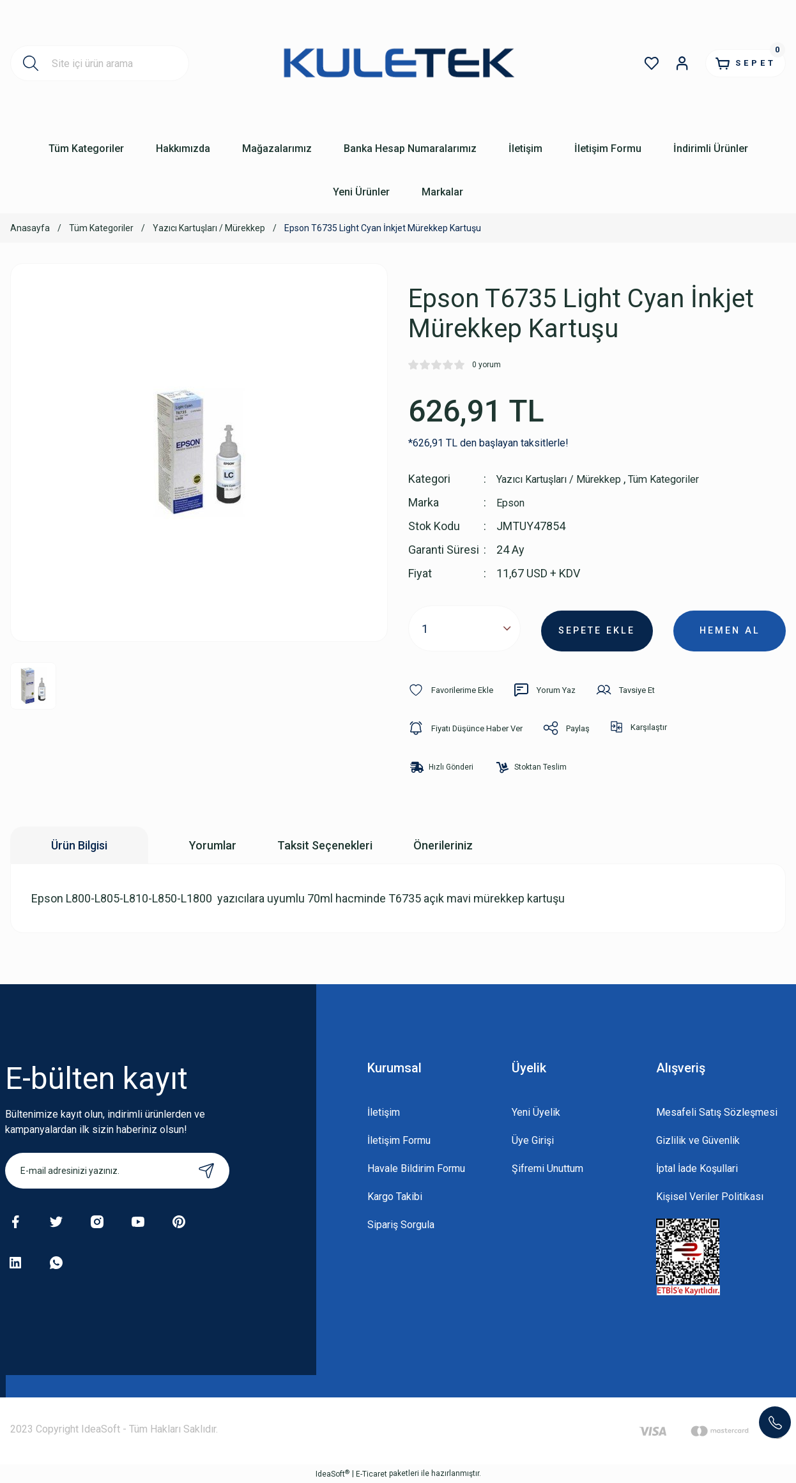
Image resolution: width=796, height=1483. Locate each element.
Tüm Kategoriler (683, 478)
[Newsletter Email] (117, 1171)
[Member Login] (665, 63)
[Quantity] (464, 628)
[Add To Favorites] (454, 689)
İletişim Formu (399, 1140)
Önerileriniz (443, 845)
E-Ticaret (371, 1474)
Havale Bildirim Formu (416, 1168)
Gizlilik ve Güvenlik (698, 1140)
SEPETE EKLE (596, 628)
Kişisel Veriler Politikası (709, 1196)
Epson (512, 502)
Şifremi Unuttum (547, 1168)
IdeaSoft (332, 1473)
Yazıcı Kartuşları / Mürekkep (566, 478)
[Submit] (206, 1171)
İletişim (383, 1112)
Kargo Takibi (394, 1196)
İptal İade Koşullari (697, 1168)
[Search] (99, 63)
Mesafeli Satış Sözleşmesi (716, 1112)
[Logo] (397, 63)
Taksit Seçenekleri (324, 845)
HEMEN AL (730, 628)
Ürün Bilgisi (79, 845)
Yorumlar (212, 845)
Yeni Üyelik (536, 1112)
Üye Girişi (533, 1140)
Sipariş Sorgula (400, 1225)
